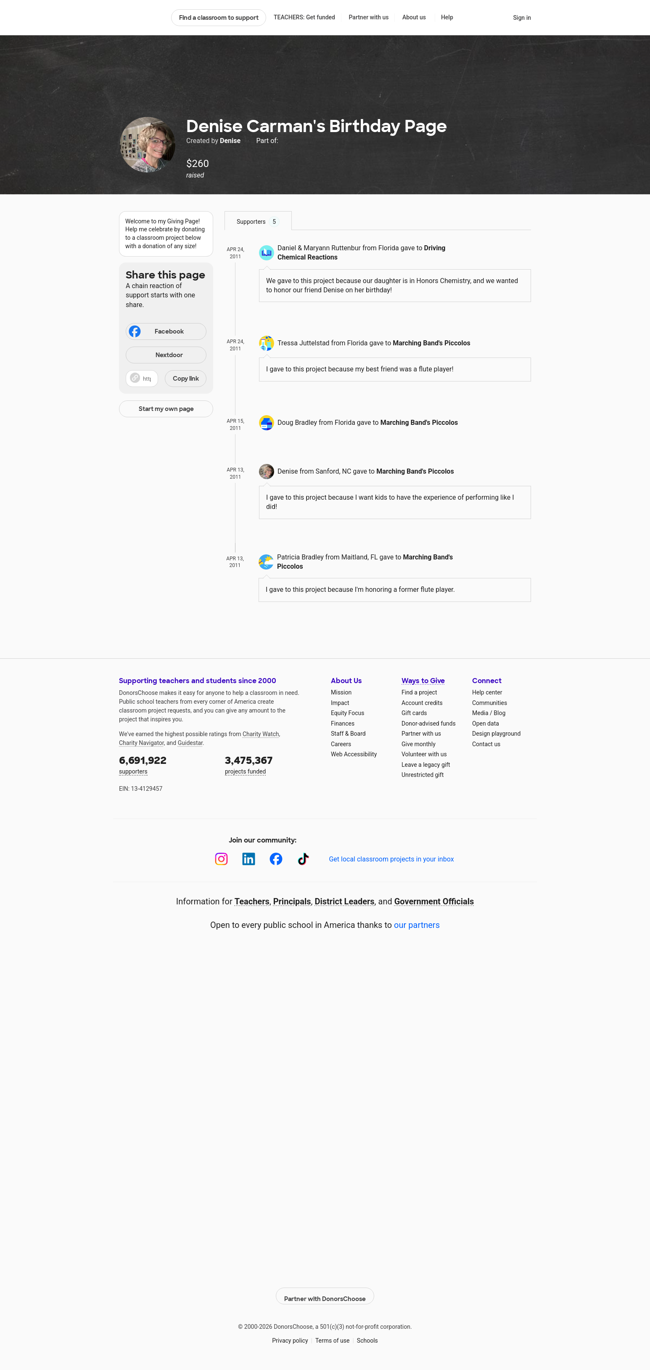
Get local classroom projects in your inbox (391, 859)
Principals (292, 901)
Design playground (496, 733)
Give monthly (419, 744)
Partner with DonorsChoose (325, 1291)
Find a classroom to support (219, 17)
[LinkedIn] (249, 859)
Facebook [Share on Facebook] (155, 332)
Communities (489, 703)
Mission (341, 692)
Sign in (522, 17)
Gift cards (414, 713)
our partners (417, 925)
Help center (487, 692)
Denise (231, 141)
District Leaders (345, 901)
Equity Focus (347, 713)
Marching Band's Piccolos (431, 343)
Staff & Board (348, 733)
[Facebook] (276, 859)
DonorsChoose (141, 17)
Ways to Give (423, 680)
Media (480, 713)
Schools (367, 1336)
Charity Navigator (141, 742)
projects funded (272, 764)
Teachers (252, 901)
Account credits (422, 703)
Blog (499, 713)
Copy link (186, 378)
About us (414, 17)
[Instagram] (221, 859)
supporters (166, 764)
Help (447, 17)
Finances (342, 723)
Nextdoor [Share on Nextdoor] (155, 356)
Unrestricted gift (423, 774)
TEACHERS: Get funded (304, 17)
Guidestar (190, 742)
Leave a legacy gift (426, 764)
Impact (340, 703)
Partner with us (369, 17)
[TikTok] (303, 859)
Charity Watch (261, 734)
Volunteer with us (424, 754)
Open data (485, 723)
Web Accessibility (354, 754)
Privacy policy (290, 1336)
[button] (166, 378)
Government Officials (434, 901)
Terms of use (332, 1336)
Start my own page (166, 409)
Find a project (419, 692)
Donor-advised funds (429, 723)
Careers (341, 744)
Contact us (486, 744)
